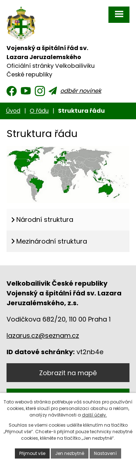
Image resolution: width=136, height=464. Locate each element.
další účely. (94, 415)
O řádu (39, 111)
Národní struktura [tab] (44, 219)
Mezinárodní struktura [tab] (51, 241)
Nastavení (105, 453)
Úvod (13, 111)
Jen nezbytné (69, 453)
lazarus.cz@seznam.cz (43, 335)
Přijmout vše (32, 453)
